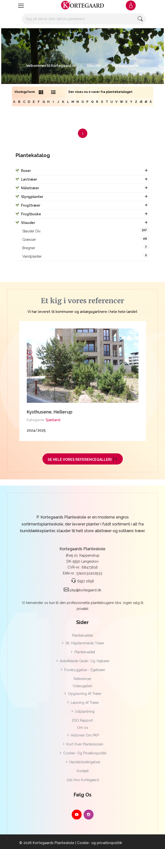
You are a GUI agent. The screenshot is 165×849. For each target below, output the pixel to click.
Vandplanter (86, 255)
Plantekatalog (33, 155)
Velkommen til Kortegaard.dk (51, 66)
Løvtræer (26, 179)
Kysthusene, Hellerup (49, 411)
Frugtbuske (28, 214)
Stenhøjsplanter (125, 66)
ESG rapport (82, 720)
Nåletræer (27, 188)
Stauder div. (86, 230)
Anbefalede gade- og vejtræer (82, 661)
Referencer (82, 679)
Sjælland (53, 420)
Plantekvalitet (82, 652)
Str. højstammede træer (82, 643)
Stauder (94, 66)
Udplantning (82, 711)
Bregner (86, 247)
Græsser (86, 238)
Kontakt (83, 771)
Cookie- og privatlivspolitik (82, 753)
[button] (131, 5)
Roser (23, 171)
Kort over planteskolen (82, 744)
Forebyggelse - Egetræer (82, 670)
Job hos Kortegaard (82, 780)
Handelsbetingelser (82, 762)
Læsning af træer (82, 703)
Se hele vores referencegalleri (83, 459)
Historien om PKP (82, 735)
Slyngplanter (29, 197)
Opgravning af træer (82, 694)
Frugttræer (28, 205)
